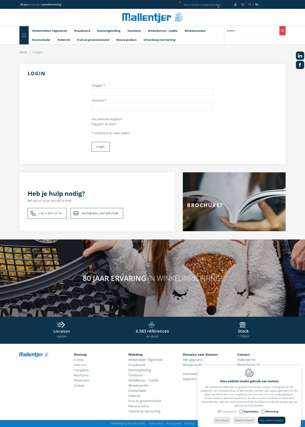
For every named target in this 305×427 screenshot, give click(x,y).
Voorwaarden (192, 374)
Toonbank (135, 375)
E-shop (79, 360)
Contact (79, 385)
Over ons (80, 365)
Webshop (135, 354)
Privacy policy (174, 423)
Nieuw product (138, 406)
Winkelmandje (192, 365)
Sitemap (80, 354)
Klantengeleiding (139, 370)
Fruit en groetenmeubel (144, 401)
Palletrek (134, 396)
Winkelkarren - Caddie (143, 380)
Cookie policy (156, 423)
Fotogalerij (81, 370)
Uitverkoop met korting (144, 411)
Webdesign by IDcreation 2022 (128, 423)
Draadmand (136, 365)
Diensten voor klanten (200, 354)
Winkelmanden (138, 385)
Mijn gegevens (192, 360)
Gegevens (189, 379)
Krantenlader (137, 390)
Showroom (81, 380)
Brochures (81, 375)
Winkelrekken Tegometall (145, 360)
